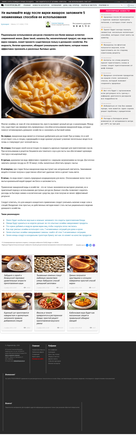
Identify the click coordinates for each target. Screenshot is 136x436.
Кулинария (56, 5)
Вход (131, 5)
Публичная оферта (38, 352)
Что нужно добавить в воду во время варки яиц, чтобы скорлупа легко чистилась (41, 226)
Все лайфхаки (52, 350)
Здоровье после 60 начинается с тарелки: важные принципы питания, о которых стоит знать (117, 19)
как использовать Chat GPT (80, 1)
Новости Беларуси (41, 5)
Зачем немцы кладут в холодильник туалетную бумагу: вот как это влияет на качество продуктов (48, 235)
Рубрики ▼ (104, 5)
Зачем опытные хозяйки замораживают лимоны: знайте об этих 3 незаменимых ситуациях (46, 232)
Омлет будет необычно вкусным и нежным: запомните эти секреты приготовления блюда (45, 220)
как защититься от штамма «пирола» (51, 1)
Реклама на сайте (37, 359)
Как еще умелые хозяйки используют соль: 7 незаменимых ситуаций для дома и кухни (44, 229)
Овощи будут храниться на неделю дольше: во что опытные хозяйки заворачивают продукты (47, 223)
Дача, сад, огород (71, 5)
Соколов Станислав (58, 23)
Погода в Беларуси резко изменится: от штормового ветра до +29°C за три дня (117, 121)
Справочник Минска (38, 350)
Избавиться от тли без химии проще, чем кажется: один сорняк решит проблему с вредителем (117, 108)
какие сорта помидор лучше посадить (18, 1)
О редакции (35, 354)
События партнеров (54, 361)
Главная (27, 5)
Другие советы (53, 359)
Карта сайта (36, 356)
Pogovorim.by (11, 345)
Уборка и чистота (89, 5)
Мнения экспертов (54, 363)
